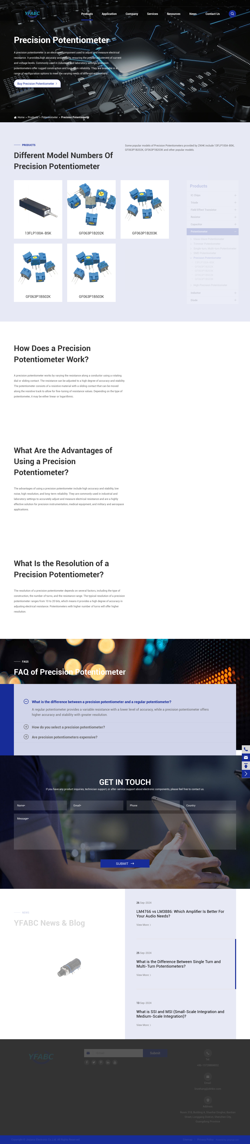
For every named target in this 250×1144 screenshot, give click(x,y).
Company (132, 14)
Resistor (196, 217)
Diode (194, 300)
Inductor (196, 292)
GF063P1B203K (144, 236)
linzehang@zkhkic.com (72, 3)
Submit (155, 1053)
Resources (173, 14)
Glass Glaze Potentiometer (209, 239)
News (193, 14)
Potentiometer (50, 117)
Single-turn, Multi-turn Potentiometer (215, 248)
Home (21, 117)
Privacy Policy (206, 1139)
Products (87, 14)
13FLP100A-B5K (38, 236)
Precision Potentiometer (75, 117)
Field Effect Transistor (204, 209)
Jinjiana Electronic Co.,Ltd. (41, 1139)
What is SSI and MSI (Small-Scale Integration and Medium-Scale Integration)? (180, 1014)
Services (152, 14)
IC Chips (196, 195)
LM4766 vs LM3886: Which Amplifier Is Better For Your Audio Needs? (180, 913)
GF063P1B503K (91, 300)
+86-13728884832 (29, 3)
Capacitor (197, 224)
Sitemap (188, 1139)
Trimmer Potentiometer (207, 243)
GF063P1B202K (91, 236)
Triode (195, 202)
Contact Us (213, 14)
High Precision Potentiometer (211, 285)
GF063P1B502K (38, 300)
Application (109, 14)
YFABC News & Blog (49, 923)
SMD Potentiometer (205, 253)
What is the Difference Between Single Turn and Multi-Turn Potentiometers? (178, 964)
